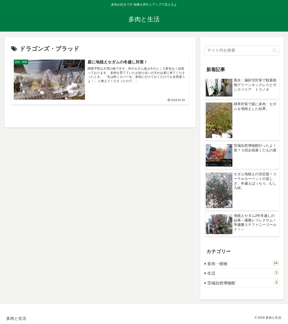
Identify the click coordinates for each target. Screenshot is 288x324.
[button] (275, 50)
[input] (242, 50)
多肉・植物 (243, 263)
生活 (243, 273)
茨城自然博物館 (243, 282)
